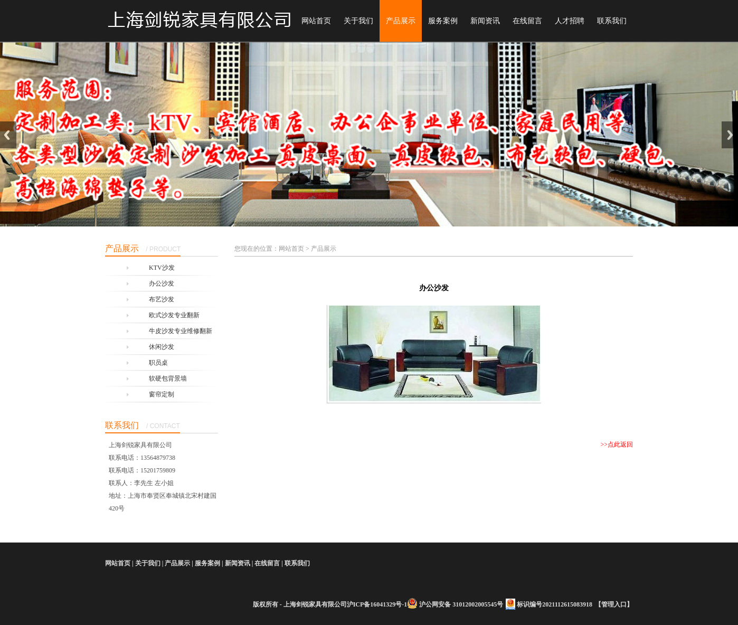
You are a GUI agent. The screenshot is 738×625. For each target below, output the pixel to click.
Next (730, 134)
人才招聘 (569, 21)
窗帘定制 (161, 394)
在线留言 (527, 21)
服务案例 (443, 21)
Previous (8, 134)
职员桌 (158, 362)
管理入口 (614, 604)
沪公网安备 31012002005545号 (461, 604)
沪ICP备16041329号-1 (377, 604)
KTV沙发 (162, 267)
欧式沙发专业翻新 (174, 315)
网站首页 (316, 21)
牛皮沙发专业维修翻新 (180, 331)
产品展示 (400, 21)
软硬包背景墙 (168, 378)
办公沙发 (161, 283)
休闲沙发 (161, 347)
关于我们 (358, 21)
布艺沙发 (161, 299)
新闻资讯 (485, 21)
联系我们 (612, 21)
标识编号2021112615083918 (554, 604)
